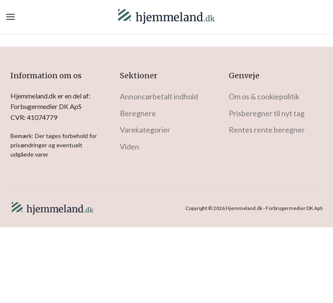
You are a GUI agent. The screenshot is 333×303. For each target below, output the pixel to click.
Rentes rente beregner (267, 129)
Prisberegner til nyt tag (266, 113)
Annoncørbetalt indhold (159, 96)
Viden (129, 146)
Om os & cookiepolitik (264, 96)
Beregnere (138, 113)
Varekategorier (145, 129)
